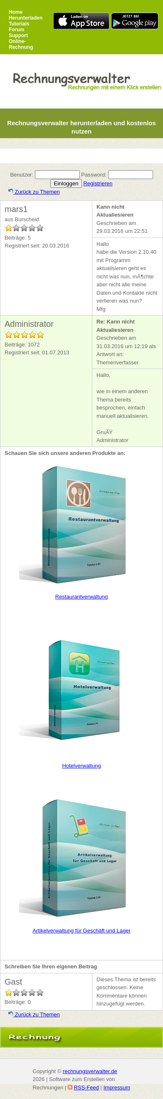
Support (18, 35)
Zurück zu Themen (34, 192)
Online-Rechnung (21, 44)
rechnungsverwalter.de (90, 1071)
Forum (16, 30)
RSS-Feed (86, 1087)
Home (15, 12)
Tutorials (19, 24)
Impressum (117, 1087)
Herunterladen (25, 18)
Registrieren (97, 183)
